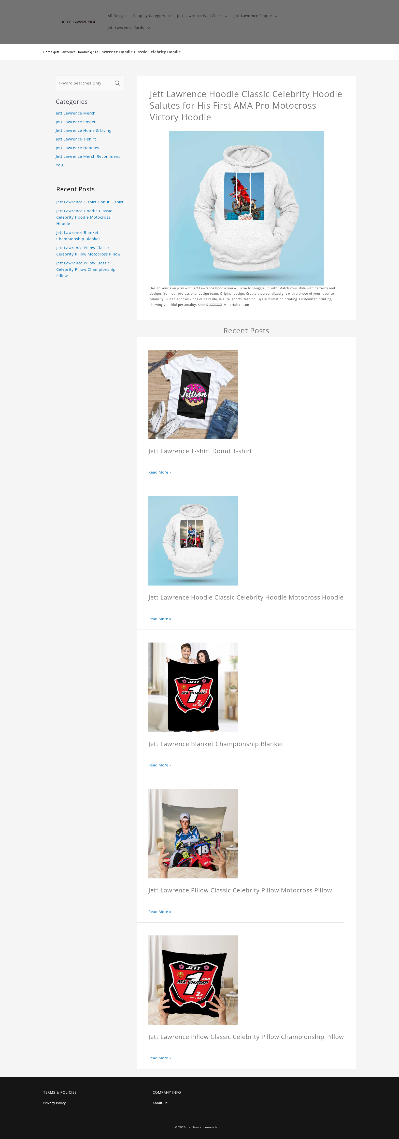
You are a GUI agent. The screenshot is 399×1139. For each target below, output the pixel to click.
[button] (152, 16)
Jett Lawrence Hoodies (72, 52)
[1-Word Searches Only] (84, 83)
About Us (160, 1103)
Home (48, 52)
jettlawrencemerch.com (206, 1127)
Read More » (159, 472)
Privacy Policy (54, 1103)
